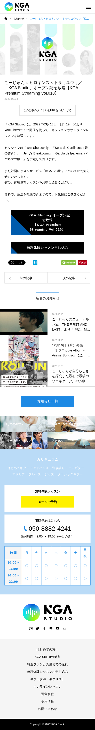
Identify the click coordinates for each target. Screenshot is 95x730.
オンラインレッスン (47, 686)
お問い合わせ (47, 709)
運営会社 (47, 694)
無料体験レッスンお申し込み (47, 671)
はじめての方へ (47, 649)
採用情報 (47, 701)
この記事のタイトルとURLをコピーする (47, 110)
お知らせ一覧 (47, 401)
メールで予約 (47, 502)
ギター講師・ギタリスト (47, 679)
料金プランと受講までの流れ (47, 664)
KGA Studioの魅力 (47, 657)
